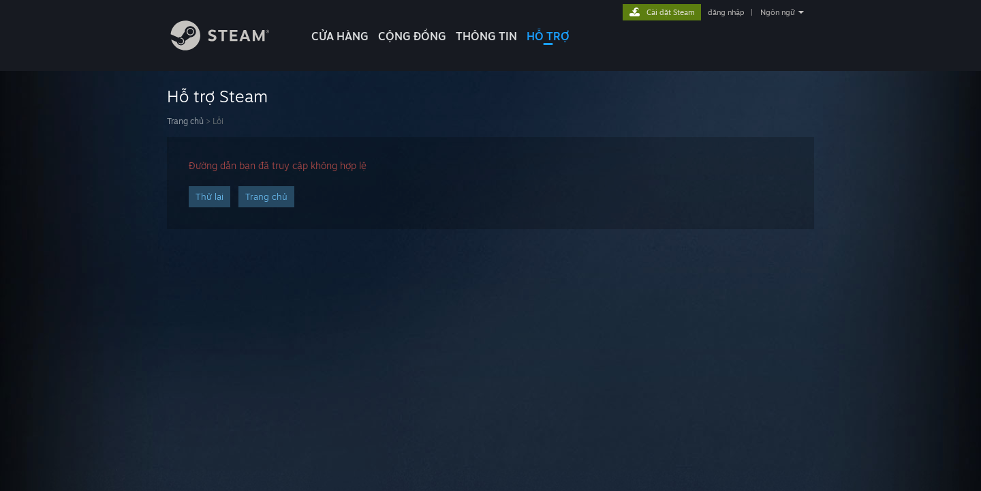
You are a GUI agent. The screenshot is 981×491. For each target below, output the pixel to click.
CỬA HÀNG (340, 36)
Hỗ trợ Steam (217, 96)
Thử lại (209, 196)
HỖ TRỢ (548, 36)
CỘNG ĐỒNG (412, 36)
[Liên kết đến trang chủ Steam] (230, 47)
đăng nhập (726, 12)
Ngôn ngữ (777, 12)
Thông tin (486, 36)
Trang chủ (185, 121)
